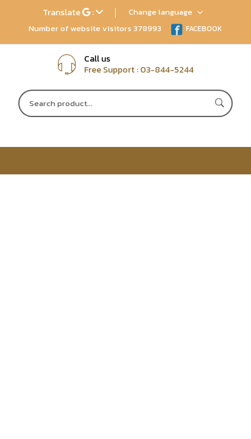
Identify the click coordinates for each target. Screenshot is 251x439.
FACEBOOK (196, 28)
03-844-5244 (167, 69)
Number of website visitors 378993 (95, 28)
